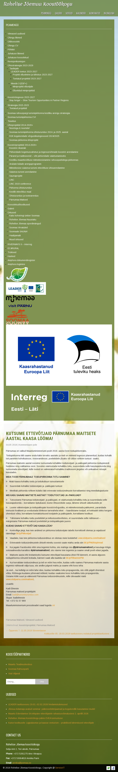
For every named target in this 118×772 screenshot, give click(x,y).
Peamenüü (46, 13)
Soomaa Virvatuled (18, 227)
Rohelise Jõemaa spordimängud (25, 223)
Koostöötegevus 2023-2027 (21, 97)
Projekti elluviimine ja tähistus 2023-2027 (33, 74)
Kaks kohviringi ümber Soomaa (24, 215)
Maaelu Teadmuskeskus (20, 664)
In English (109, 13)
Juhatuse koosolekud (18, 57)
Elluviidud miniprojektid (24, 90)
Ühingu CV (13, 45)
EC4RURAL (13, 248)
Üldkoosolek (14, 41)
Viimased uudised (16, 33)
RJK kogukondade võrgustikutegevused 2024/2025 (34, 136)
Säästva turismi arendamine (23, 172)
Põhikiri (11, 49)
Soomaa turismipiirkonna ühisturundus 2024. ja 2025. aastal (38, 132)
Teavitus (12, 121)
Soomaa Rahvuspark (18, 669)
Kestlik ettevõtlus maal (20, 192)
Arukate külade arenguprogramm (25, 164)
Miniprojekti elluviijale (23, 86)
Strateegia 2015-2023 (18, 105)
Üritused (12, 212)
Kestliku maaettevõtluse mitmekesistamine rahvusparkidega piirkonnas (43, 160)
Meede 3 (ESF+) (19, 83)
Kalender (81, 13)
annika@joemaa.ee (21, 763)
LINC (11, 180)
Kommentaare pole (28, 445)
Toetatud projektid (18, 108)
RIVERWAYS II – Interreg (20, 244)
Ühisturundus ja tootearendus (24, 195)
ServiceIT (60, 767)
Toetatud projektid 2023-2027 (27, 78)
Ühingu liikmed (15, 37)
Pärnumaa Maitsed (18, 199)
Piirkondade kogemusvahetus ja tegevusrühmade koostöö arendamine (43, 152)
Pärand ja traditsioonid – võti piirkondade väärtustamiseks (37, 156)
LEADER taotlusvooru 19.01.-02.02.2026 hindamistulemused (37, 704)
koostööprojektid (27, 625)
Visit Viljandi (14, 673)
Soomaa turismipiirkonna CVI (22, 117)
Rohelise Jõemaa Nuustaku (22, 219)
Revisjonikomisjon (16, 61)
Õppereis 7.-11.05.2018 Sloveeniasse (26, 630)
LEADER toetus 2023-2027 (24, 71)
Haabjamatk (15, 235)
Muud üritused (16, 239)
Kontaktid (94, 13)
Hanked (11, 256)
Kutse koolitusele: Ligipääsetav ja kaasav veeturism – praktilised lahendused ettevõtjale (51, 723)
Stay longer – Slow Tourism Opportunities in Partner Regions (39, 100)
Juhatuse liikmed (16, 53)
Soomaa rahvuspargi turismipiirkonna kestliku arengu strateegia (39, 113)
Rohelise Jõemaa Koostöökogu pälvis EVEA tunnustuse (35, 718)
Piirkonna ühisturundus (20, 188)
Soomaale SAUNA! (18, 231)
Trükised (12, 252)
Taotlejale (14, 68)
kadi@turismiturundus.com (25, 594)
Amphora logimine (16, 264)
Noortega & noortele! (19, 128)
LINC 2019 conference (20, 184)
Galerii (58, 13)
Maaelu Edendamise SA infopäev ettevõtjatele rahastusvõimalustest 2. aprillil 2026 (48, 713)
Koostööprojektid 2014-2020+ (22, 145)
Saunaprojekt (15, 176)
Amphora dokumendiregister (21, 260)
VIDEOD (69, 13)
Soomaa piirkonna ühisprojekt (23, 140)
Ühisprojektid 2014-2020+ (20, 125)
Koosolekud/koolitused (19, 204)
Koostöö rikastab (17, 148)
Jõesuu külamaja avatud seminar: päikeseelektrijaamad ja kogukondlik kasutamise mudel (51, 709)
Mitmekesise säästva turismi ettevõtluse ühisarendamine (37, 168)
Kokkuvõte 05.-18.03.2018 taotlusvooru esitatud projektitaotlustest (78, 633)
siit (53, 605)
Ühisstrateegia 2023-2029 (20, 65)
